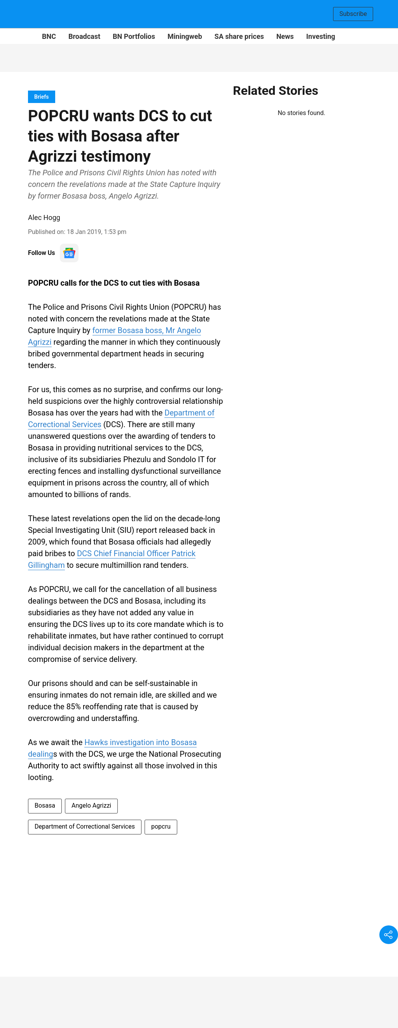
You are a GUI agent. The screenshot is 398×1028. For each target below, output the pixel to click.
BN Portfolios (134, 36)
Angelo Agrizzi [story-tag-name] (91, 805)
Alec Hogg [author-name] (44, 217)
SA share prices (239, 36)
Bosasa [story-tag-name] (45, 805)
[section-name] (41, 96)
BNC (49, 36)
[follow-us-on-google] (69, 253)
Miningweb (185, 36)
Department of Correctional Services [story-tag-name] (85, 826)
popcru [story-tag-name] (161, 826)
